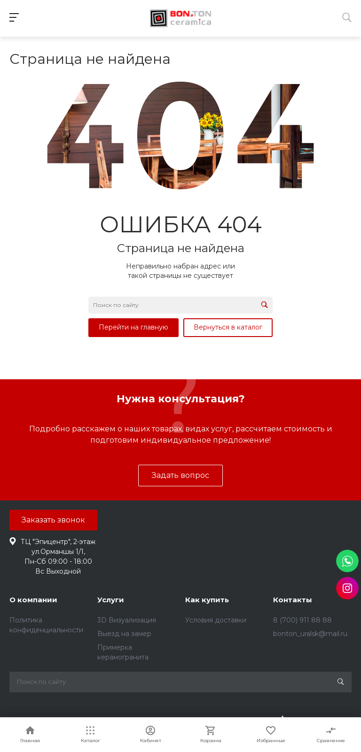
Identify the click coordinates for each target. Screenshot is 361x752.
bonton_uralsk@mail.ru (310, 633)
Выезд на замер (124, 633)
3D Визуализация (126, 620)
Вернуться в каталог (228, 327)
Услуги (110, 599)
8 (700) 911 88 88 (302, 620)
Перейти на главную (133, 327)
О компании (33, 599)
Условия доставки (215, 620)
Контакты (292, 599)
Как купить (207, 599)
